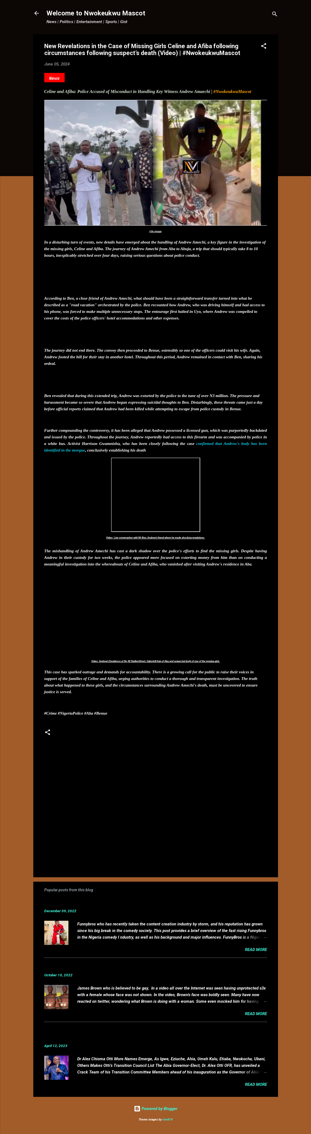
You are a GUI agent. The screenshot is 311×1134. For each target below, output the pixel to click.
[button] (263, 47)
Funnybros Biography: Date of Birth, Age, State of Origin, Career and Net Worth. (134, 902)
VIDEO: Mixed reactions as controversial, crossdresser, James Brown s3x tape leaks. (140, 966)
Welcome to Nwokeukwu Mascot (95, 13)
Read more (256, 949)
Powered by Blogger (155, 1108)
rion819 (168, 1119)
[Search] (274, 15)
